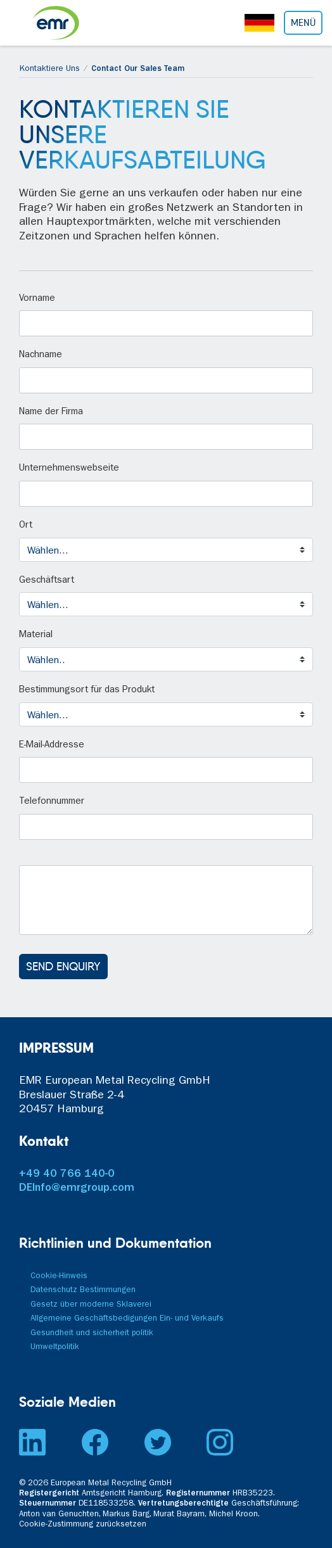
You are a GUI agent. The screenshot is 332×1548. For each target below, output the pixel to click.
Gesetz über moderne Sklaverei (90, 1305)
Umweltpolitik (54, 1347)
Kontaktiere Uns (50, 69)
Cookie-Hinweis (58, 1276)
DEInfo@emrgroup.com (76, 1189)
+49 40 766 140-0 (67, 1175)
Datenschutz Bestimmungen (83, 1290)
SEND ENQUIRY (63, 967)
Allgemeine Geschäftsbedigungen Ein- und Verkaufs (127, 1319)
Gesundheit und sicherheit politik (91, 1333)
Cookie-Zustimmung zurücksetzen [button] (82, 1525)
